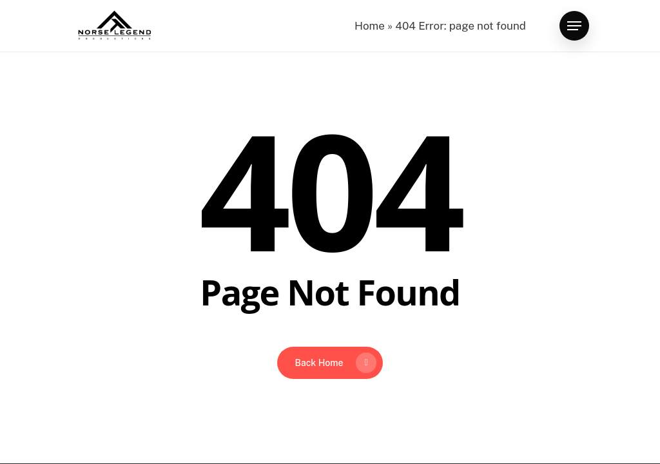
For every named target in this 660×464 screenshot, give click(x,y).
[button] (574, 26)
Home (369, 25)
